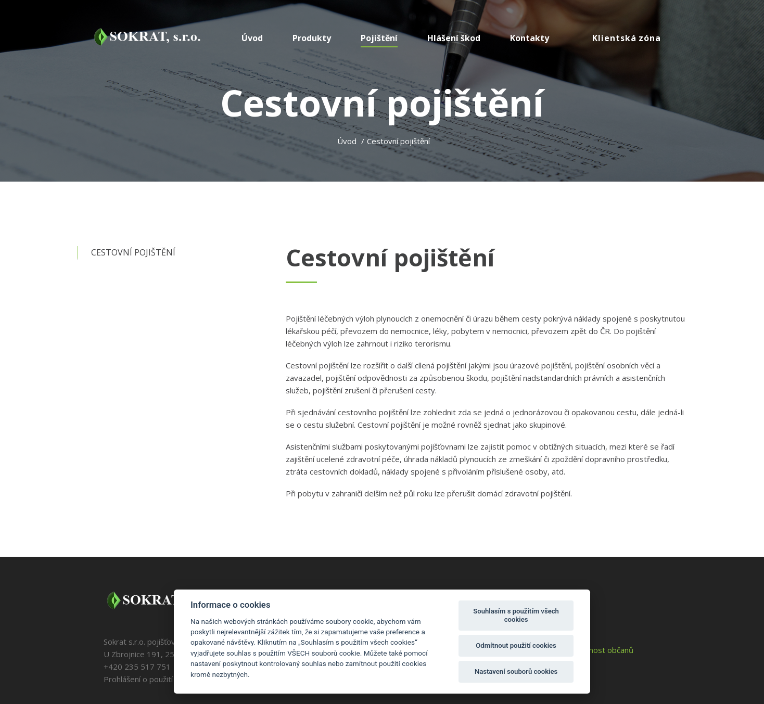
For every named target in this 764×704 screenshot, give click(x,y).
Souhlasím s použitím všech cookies (516, 615)
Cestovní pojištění (133, 252)
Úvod (346, 141)
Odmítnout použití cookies (516, 645)
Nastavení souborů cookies (516, 671)
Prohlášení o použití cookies (153, 679)
